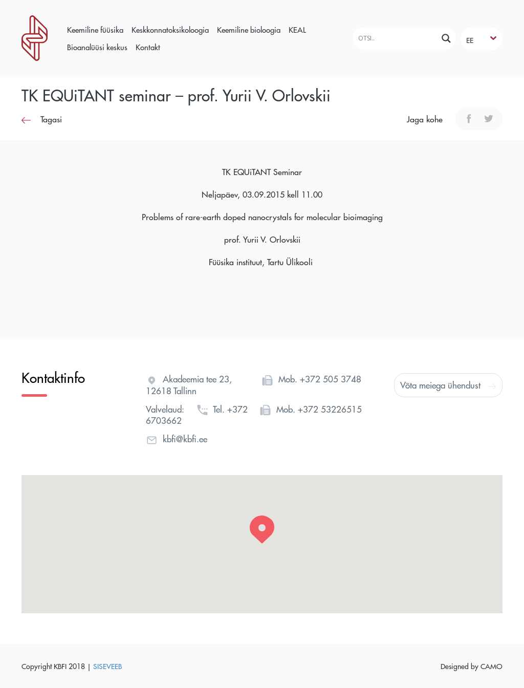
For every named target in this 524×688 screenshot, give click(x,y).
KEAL (297, 29)
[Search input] (394, 38)
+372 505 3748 (330, 379)
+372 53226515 (330, 409)
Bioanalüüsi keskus (97, 46)
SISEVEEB (107, 666)
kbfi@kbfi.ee (185, 439)
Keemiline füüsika (95, 29)
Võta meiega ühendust (448, 385)
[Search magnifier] (446, 38)
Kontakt (148, 46)
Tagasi (41, 119)
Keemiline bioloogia (248, 29)
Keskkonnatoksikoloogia (170, 29)
